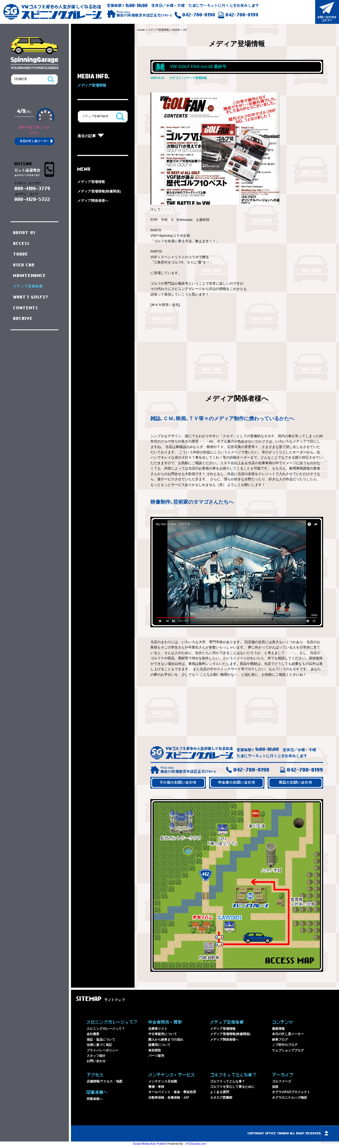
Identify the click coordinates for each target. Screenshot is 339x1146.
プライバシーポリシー (102, 1050)
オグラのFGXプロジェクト (291, 1092)
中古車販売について (162, 1034)
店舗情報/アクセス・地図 (104, 1081)
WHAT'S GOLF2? (31, 297)
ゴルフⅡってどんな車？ (227, 1081)
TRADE (20, 254)
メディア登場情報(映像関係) (99, 191)
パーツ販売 (156, 1056)
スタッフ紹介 (96, 1056)
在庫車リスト (157, 1029)
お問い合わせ (96, 1061)
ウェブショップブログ (288, 1050)
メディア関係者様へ (92, 201)
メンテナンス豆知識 (162, 1081)
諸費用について (159, 1045)
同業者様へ (94, 1099)
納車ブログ (280, 1039)
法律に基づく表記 (99, 1045)
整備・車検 (156, 1087)
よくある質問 (219, 1092)
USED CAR (24, 265)
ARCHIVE (23, 318)
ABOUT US (24, 233)
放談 (275, 1087)
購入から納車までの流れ (165, 1039)
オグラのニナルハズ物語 (289, 1097)
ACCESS (21, 243)
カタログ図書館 (221, 1097)
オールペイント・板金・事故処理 (172, 1092)
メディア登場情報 (91, 182)
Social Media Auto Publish (149, 1143)
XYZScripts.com (195, 1143)
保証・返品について (101, 1039)
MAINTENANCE (29, 276)
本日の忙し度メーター (288, 1034)
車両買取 (154, 1050)
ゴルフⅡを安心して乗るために (232, 1087)
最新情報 (278, 1029)
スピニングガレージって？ (106, 1029)
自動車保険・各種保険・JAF (168, 1097)
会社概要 (93, 1034)
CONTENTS (25, 308)
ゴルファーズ (281, 1081)
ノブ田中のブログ (284, 1045)
